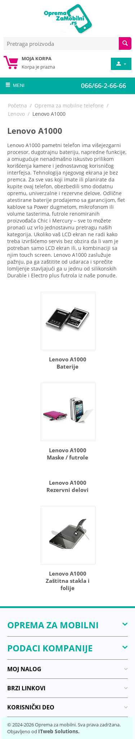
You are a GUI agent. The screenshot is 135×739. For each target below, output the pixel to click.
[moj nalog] (120, 64)
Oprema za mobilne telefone (69, 105)
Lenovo (16, 113)
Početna (17, 105)
